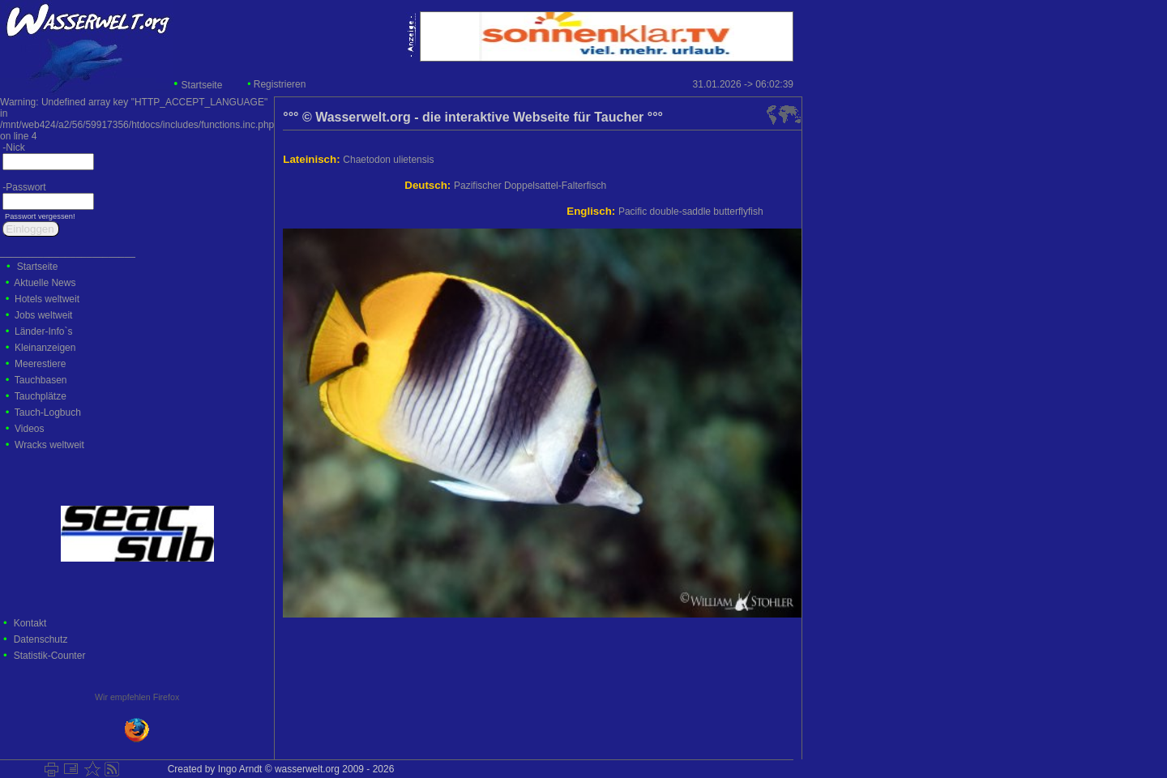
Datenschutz (41, 639)
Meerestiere (40, 364)
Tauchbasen (41, 380)
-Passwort (23, 187)
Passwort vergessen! (38, 216)
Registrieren (280, 84)
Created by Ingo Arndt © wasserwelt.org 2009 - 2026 (278, 769)
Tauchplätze (40, 396)
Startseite (202, 85)
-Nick (12, 147)
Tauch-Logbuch (48, 412)
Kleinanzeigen (45, 347)
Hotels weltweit (47, 299)
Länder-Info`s (43, 331)
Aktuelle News (44, 283)
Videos (29, 428)
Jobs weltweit (43, 315)
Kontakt (30, 623)
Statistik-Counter (50, 655)
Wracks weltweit (49, 445)
